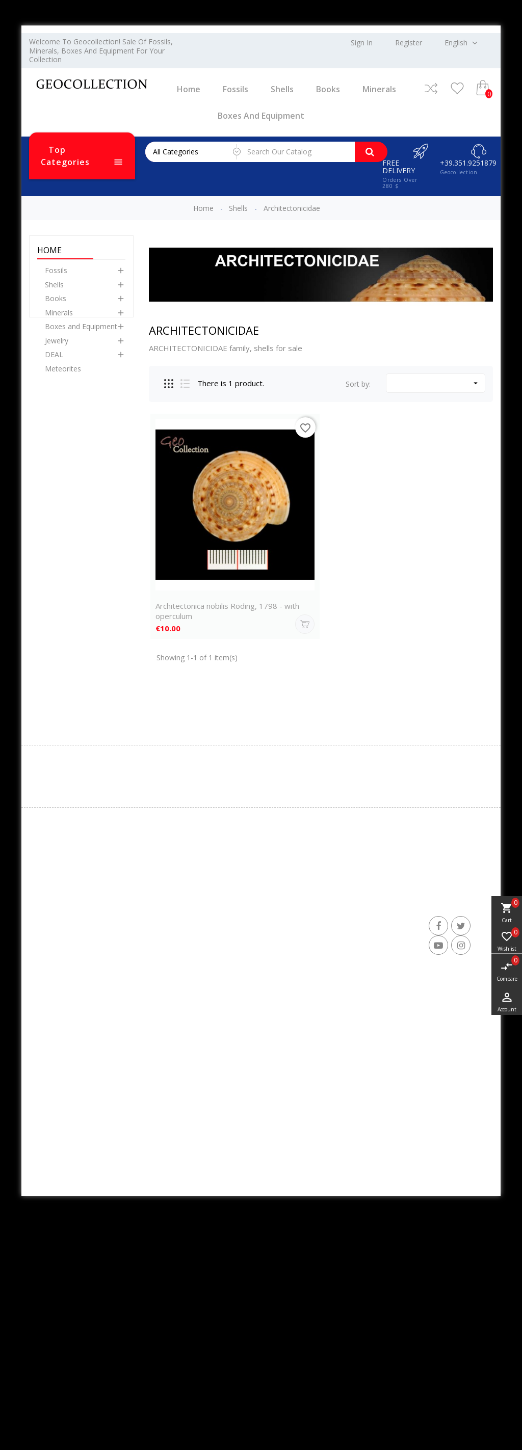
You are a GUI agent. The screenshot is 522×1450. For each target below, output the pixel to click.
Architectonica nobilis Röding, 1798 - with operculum (227, 611)
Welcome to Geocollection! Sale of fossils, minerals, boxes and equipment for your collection (101, 50)
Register (408, 42)
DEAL (54, 361)
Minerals (379, 89)
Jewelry (56, 347)
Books (328, 89)
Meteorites (63, 375)
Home (188, 89)
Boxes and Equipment (261, 115)
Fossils (235, 89)
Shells (282, 89)
